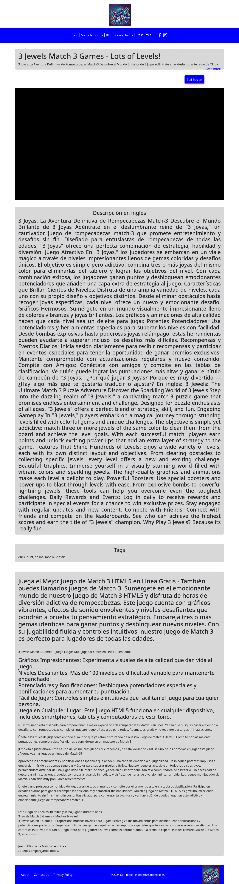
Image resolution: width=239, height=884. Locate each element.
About (25, 875)
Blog (109, 35)
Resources (144, 35)
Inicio (74, 35)
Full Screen (194, 80)
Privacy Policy (63, 875)
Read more (213, 69)
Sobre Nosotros (92, 35)
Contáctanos (124, 35)
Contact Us (41, 875)
